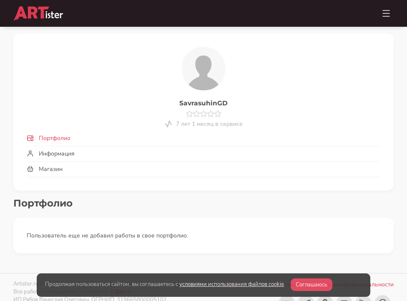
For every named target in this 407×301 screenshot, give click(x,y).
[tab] (203, 138)
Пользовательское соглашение (253, 267)
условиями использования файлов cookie (231, 284)
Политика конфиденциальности (350, 267)
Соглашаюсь (311, 284)
